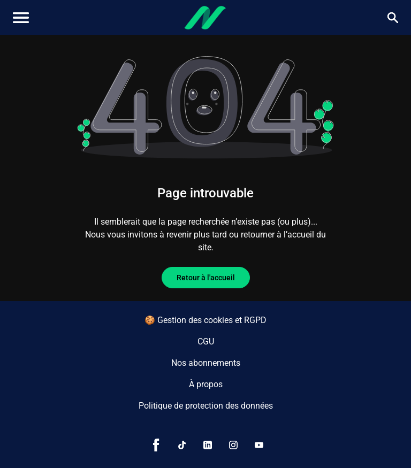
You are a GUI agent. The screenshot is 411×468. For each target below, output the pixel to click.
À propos (206, 384)
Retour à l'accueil (206, 277)
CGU (205, 341)
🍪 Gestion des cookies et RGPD (205, 320)
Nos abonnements (205, 363)
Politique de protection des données (206, 406)
